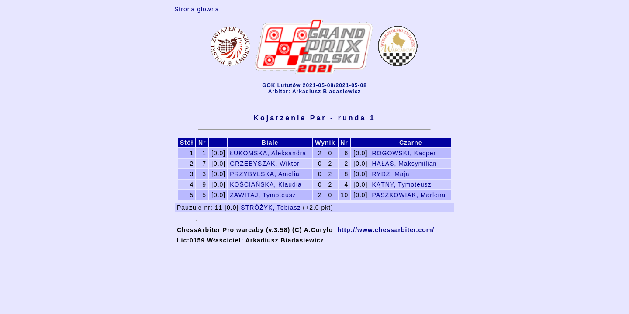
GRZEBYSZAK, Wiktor (265, 163)
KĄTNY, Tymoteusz (402, 184)
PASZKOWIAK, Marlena (409, 194)
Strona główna (196, 9)
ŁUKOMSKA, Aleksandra (268, 153)
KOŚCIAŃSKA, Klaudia (266, 184)
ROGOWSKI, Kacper (404, 153)
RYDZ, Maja (391, 174)
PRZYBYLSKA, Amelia (265, 174)
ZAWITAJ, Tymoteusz (263, 194)
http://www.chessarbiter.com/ (385, 229)
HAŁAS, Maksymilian (404, 163)
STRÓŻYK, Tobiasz (271, 207)
